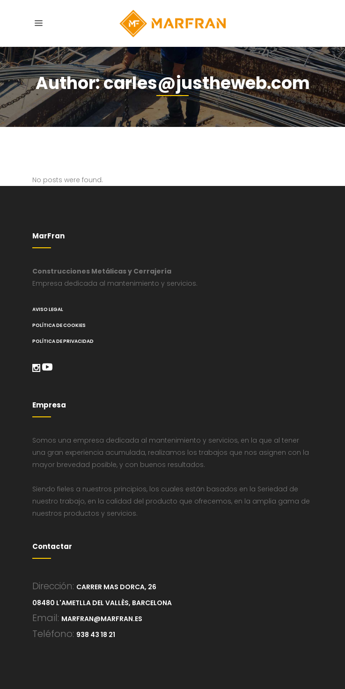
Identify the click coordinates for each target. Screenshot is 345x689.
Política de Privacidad (63, 341)
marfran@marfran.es (101, 618)
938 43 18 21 (95, 634)
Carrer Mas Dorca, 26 (116, 587)
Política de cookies (59, 325)
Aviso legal (47, 309)
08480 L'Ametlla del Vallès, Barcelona (102, 603)
